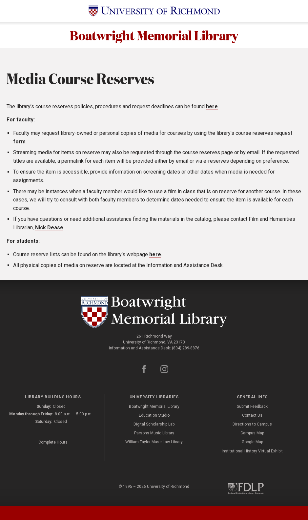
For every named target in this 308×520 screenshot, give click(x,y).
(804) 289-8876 (185, 348)
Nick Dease (49, 228)
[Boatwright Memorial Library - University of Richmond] (154, 312)
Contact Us (252, 415)
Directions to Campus (252, 424)
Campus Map (252, 433)
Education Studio (154, 415)
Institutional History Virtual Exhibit (252, 451)
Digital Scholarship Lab (154, 424)
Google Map (252, 442)
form (19, 141)
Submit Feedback (252, 407)
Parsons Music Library (154, 433)
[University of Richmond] (154, 11)
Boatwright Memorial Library (154, 35)
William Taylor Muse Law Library (154, 442)
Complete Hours (53, 442)
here (212, 107)
